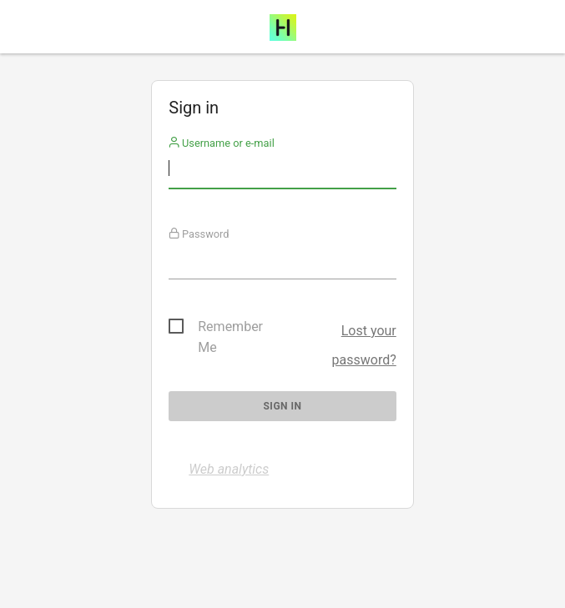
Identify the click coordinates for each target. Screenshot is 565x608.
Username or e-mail (222, 143)
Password (199, 234)
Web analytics (229, 469)
